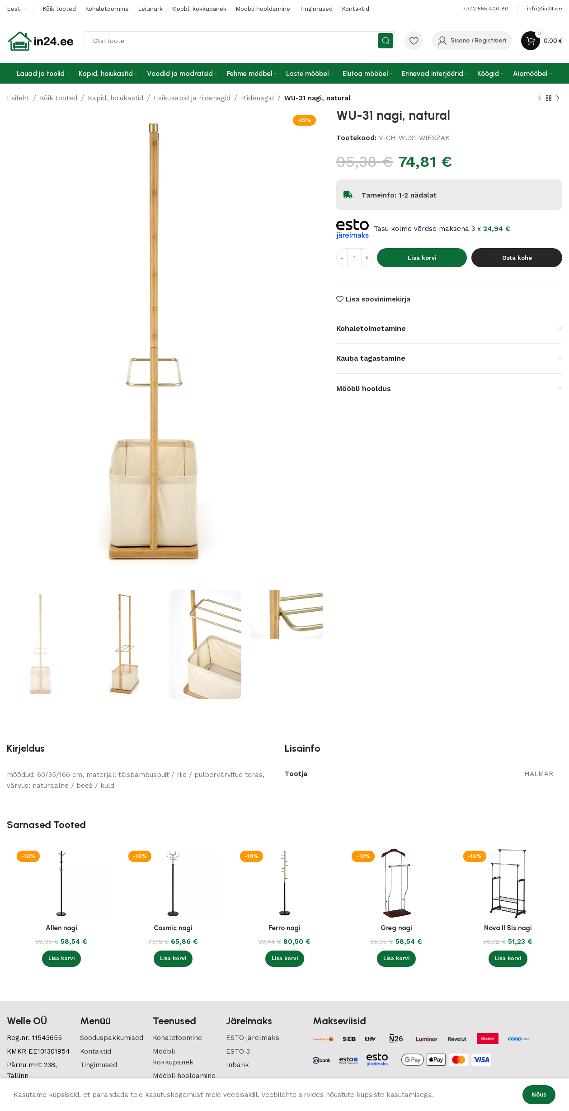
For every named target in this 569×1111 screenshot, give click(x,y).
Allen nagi (61, 928)
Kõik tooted (58, 98)
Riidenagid (257, 98)
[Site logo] (41, 40)
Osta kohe (517, 257)
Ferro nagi (285, 928)
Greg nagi (396, 928)
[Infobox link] (544, 9)
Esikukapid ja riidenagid (192, 98)
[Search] (239, 40)
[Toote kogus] (354, 257)
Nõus (538, 1094)
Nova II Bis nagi (508, 928)
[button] (61, 959)
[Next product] (557, 98)
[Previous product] (539, 98)
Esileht (18, 98)
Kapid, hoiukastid (115, 98)
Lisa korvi (422, 257)
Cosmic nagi (173, 928)
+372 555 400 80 (485, 8)
